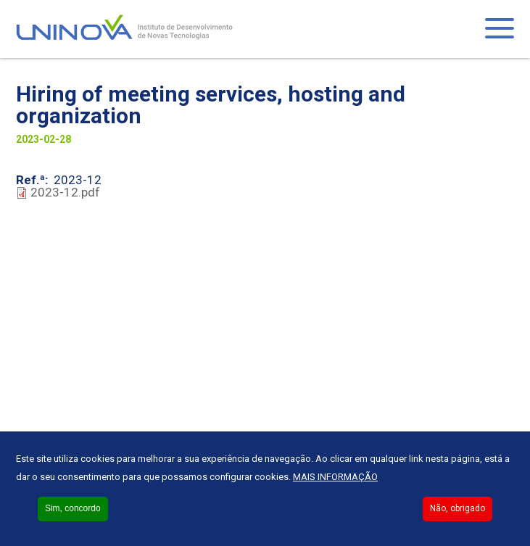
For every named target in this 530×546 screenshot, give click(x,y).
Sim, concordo (73, 508)
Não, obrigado (457, 508)
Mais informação (335, 476)
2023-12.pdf (65, 192)
